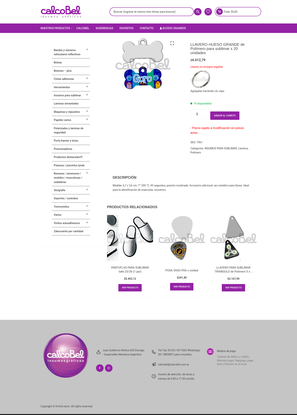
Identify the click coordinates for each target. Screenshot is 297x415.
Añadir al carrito (224, 115)
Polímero (195, 152)
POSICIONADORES (63, 148)
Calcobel (82, 28)
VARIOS (57, 214)
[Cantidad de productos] (198, 114)
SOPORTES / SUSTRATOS (66, 198)
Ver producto (130, 288)
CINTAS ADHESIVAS (64, 78)
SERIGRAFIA (59, 190)
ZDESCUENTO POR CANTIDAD (68, 231)
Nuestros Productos (57, 28)
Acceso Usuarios (173, 28)
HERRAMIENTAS (62, 87)
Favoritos (126, 28)
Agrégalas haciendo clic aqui (207, 91)
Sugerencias (104, 28)
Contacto (147, 28)
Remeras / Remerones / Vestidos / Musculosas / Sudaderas (68, 178)
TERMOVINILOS (61, 206)
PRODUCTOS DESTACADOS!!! (68, 157)
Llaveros (243, 148)
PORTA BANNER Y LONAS (66, 140)
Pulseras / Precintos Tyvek (69, 165)
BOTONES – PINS (63, 70)
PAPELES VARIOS (62, 119)
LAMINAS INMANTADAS (66, 103)
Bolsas (58, 62)
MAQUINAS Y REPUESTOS (67, 111)
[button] (172, 43)
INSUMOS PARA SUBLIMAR (221, 148)
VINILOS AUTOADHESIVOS (67, 223)
